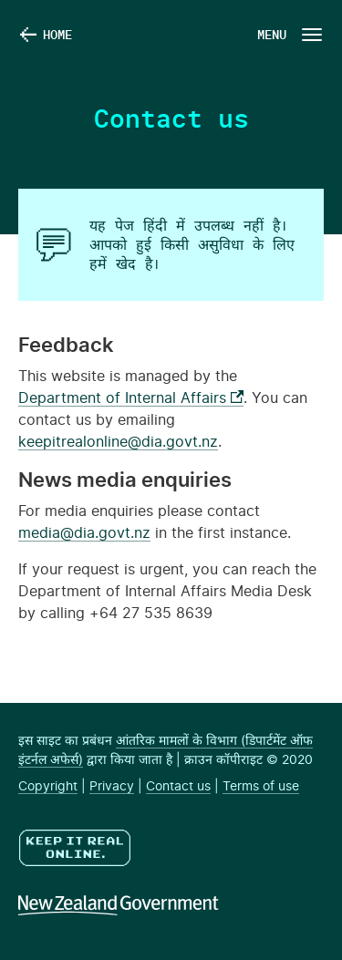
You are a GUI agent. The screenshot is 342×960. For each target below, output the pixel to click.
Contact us (178, 786)
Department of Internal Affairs (131, 398)
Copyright (48, 786)
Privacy (111, 786)
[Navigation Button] (288, 34)
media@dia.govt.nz (84, 533)
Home (57, 34)
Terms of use (261, 786)
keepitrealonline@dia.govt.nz (118, 442)
